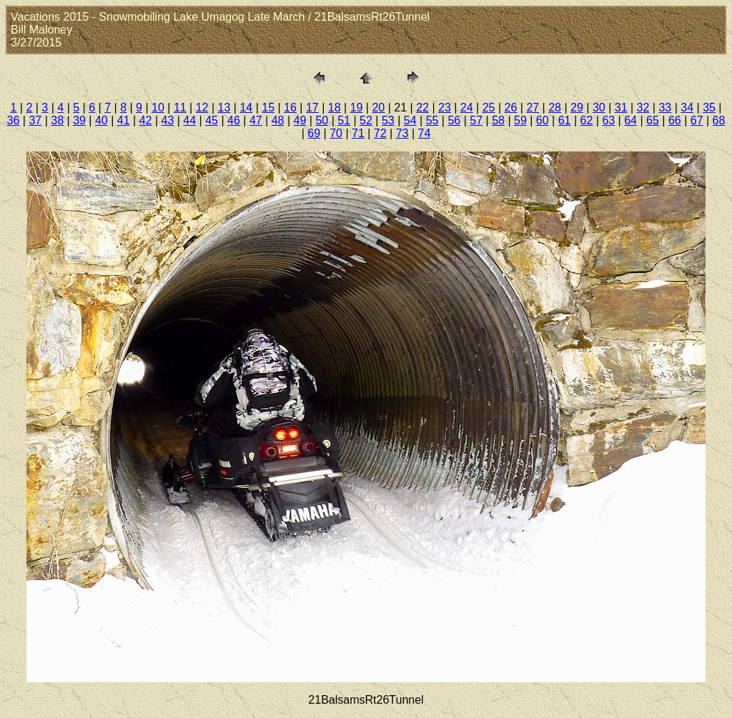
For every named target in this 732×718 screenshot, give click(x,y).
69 (313, 133)
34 (687, 107)
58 (498, 120)
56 (453, 120)
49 (300, 120)
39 (79, 120)
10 (158, 107)
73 (402, 133)
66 (674, 120)
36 (13, 120)
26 (511, 107)
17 (312, 107)
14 (245, 107)
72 (380, 133)
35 (709, 107)
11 (180, 107)
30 (599, 107)
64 (630, 120)
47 (255, 120)
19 (356, 107)
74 (424, 133)
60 (542, 120)
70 (336, 133)
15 (268, 107)
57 (476, 120)
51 (343, 120)
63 (608, 120)
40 (101, 120)
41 (123, 120)
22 (422, 107)
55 (432, 120)
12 (202, 107)
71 (358, 133)
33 (664, 107)
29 (576, 107)
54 (410, 120)
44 (189, 120)
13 (224, 107)
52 (366, 120)
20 (378, 107)
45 (211, 120)
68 (719, 120)
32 (643, 107)
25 (489, 107)
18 (334, 107)
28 (554, 107)
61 (564, 120)
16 (290, 107)
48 (278, 120)
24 (466, 107)
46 (233, 120)
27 (532, 107)
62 (586, 120)
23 (444, 107)
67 (697, 120)
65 (652, 120)
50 (321, 120)
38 (57, 120)
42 (145, 120)
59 (520, 120)
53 (388, 120)
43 (168, 120)
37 (35, 120)
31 (621, 107)
